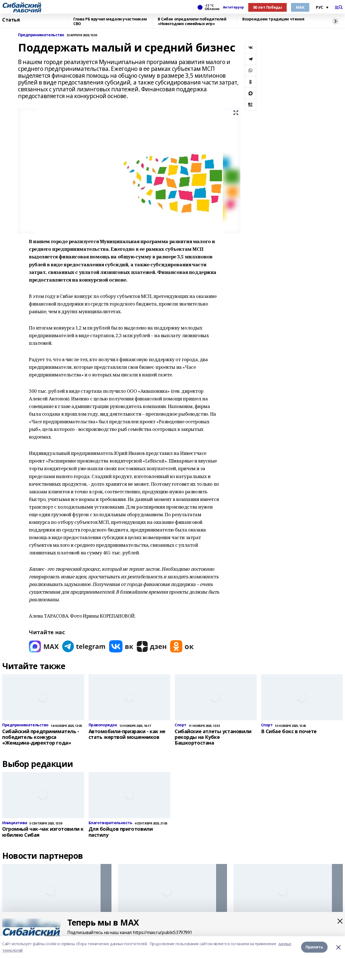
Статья (11, 20)
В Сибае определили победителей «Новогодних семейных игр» (192, 21)
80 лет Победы (267, 7)
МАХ (300, 7)
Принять (314, 947)
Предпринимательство (41, 35)
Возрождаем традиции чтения (273, 19)
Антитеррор (233, 7)
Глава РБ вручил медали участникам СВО (110, 21)
